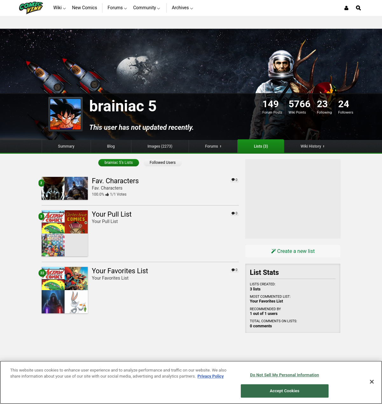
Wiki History (311, 146)
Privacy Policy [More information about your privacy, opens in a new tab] (211, 376)
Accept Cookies (284, 390)
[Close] (372, 382)
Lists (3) (261, 146)
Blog (111, 146)
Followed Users (163, 162)
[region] (191, 382)
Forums (211, 146)
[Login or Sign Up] (346, 8)
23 (322, 103)
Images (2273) (160, 146)
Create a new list (293, 251)
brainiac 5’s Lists (119, 162)
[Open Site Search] (358, 8)
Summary (66, 146)
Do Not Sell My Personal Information (284, 375)
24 (343, 103)
